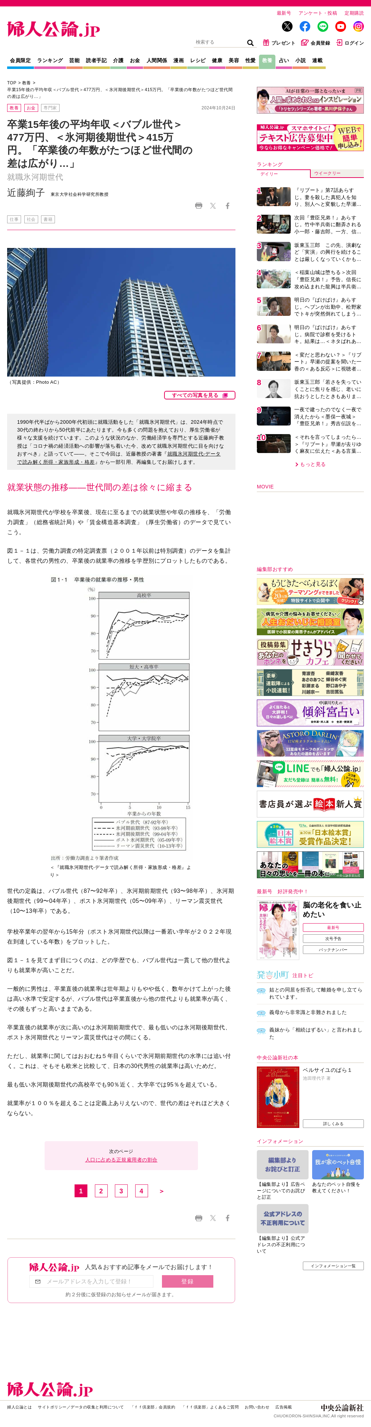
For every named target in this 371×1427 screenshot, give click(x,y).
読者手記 (96, 60)
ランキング (50, 60)
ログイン (350, 42)
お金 (135, 60)
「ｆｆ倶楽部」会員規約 (153, 1407)
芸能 (74, 60)
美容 (234, 60)
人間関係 (157, 60)
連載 (317, 60)
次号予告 (333, 938)
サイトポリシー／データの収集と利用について (81, 1407)
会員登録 (315, 42)
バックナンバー (333, 950)
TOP (11, 82)
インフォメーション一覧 (333, 1266)
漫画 (178, 60)
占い (284, 60)
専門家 (50, 107)
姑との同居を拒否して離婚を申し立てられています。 (315, 993)
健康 (217, 60)
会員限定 (20, 60)
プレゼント (279, 42)
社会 (31, 219)
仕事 (14, 219)
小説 (300, 60)
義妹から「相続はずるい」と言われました (315, 1033)
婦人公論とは (19, 1407)
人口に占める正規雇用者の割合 (121, 1160)
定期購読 (354, 13)
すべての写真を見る (195, 395)
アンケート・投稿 (318, 13)
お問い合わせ (257, 1407)
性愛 (250, 60)
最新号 (284, 13)
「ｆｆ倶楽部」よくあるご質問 (210, 1407)
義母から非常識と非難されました (308, 1012)
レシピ (198, 60)
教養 (267, 60)
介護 (118, 60)
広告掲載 (283, 1407)
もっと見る (313, 464)
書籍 (48, 219)
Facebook (227, 205)
